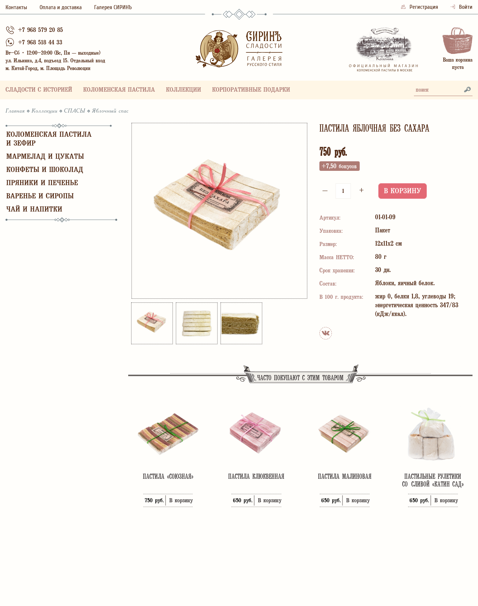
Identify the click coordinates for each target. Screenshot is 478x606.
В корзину (402, 191)
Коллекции (183, 90)
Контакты (16, 7)
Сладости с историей (38, 90)
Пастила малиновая (344, 476)
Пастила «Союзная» (168, 476)
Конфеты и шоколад (44, 170)
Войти (462, 7)
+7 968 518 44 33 (40, 43)
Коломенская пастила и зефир (49, 139)
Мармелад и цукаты (45, 157)
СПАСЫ (74, 111)
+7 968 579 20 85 (40, 30)
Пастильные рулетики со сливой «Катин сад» (433, 480)
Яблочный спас (110, 111)
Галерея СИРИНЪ (113, 7)
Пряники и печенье (42, 183)
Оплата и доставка (61, 7)
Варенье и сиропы (40, 197)
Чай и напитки (34, 210)
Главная (15, 111)
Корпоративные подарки (251, 90)
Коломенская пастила (119, 90)
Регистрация (420, 7)
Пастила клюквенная (256, 476)
